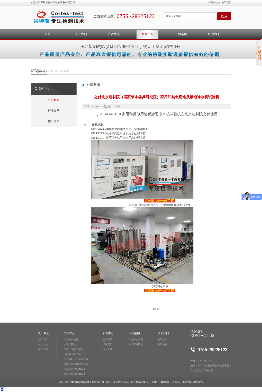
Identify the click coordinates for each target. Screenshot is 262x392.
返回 (156, 309)
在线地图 (162, 344)
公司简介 (43, 339)
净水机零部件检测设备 (76, 364)
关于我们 (226, 2)
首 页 (47, 34)
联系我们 (214, 34)
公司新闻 (53, 100)
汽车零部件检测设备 (75, 369)
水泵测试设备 (71, 339)
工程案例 (181, 34)
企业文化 (43, 344)
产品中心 (114, 34)
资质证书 (43, 349)
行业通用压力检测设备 (76, 359)
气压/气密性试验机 (74, 349)
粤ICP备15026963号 (192, 382)
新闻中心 (147, 34)
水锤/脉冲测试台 (72, 354)
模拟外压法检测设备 (75, 374)
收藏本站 (213, 2)
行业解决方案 (135, 339)
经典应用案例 (135, 344)
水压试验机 (70, 344)
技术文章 (53, 121)
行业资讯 (53, 110)
